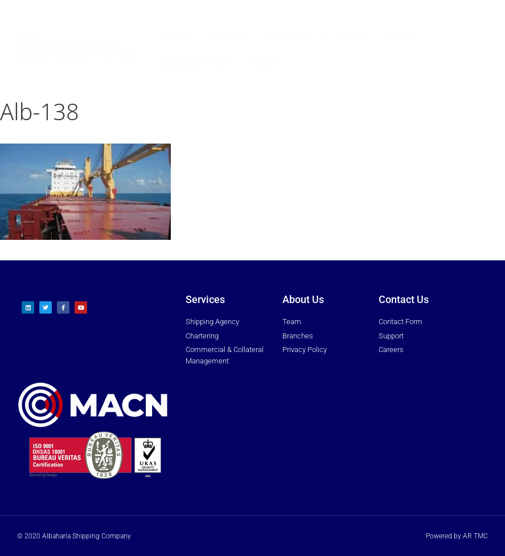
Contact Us (197, 63)
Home (176, 34)
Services (296, 35)
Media (406, 35)
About (229, 35)
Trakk (266, 63)
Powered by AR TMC (457, 536)
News (355, 34)
